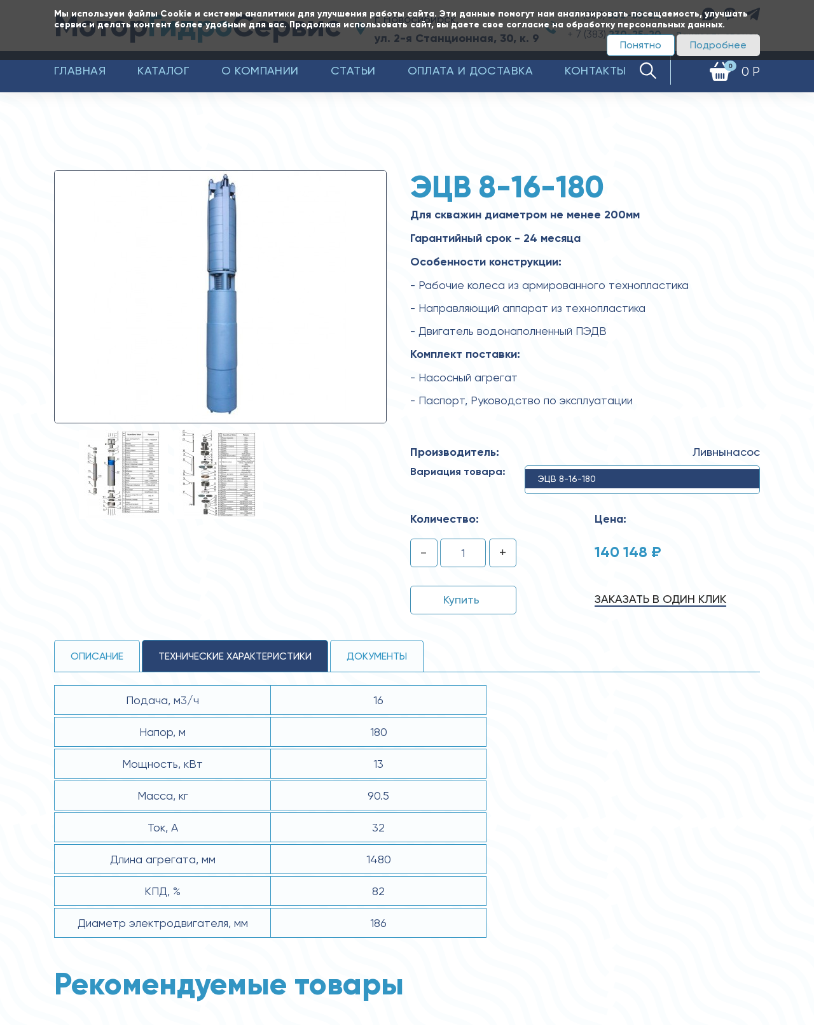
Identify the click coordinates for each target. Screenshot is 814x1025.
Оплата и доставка (471, 70)
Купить (461, 599)
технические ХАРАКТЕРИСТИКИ (235, 656)
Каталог (163, 70)
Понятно (640, 45)
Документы (377, 656)
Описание (97, 656)
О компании (260, 70)
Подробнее (718, 45)
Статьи (353, 70)
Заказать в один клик (660, 598)
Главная (80, 70)
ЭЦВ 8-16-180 (567, 479)
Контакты (595, 70)
